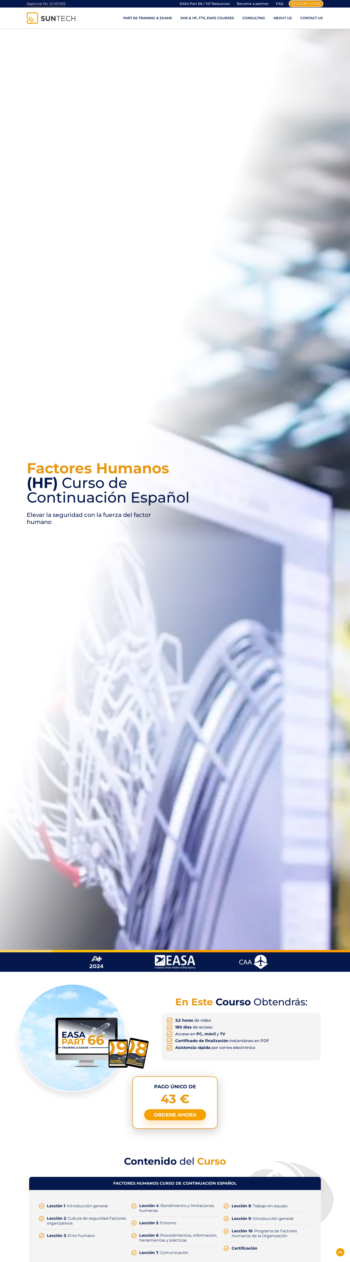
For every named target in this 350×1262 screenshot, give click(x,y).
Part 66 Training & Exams (147, 19)
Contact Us (311, 19)
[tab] (175, 1184)
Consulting (253, 19)
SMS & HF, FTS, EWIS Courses (207, 19)
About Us (282, 19)
